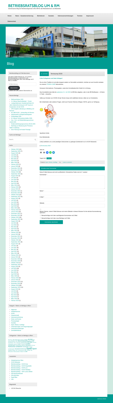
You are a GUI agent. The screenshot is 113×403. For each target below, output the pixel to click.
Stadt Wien (14, 377)
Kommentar (43, 174)
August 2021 (14, 243)
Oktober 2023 (15, 194)
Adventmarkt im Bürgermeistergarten (21, 114)
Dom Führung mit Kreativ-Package (20, 129)
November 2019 (15, 283)
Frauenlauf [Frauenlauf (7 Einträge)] (18, 342)
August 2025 (14, 153)
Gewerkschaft (15, 315)
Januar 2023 (14, 211)
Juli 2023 (13, 200)
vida (12, 379)
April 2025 (14, 160)
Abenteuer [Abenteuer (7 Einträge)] (10, 339)
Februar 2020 (15, 277)
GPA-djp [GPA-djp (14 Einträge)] (29, 342)
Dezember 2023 (15, 191)
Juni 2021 (14, 247)
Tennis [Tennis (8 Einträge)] (13, 350)
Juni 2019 (14, 293)
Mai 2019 (13, 294)
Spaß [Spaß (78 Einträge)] (29, 348)
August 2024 (14, 175)
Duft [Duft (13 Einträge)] (33, 341)
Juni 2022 (14, 225)
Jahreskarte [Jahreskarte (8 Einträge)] (10, 344)
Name (42, 191)
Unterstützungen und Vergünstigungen (22, 326)
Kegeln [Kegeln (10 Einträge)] (19, 344)
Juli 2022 (13, 223)
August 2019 (14, 289)
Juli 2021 (13, 245)
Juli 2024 (13, 177)
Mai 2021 (13, 249)
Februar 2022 (15, 232)
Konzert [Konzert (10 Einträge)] (23, 344)
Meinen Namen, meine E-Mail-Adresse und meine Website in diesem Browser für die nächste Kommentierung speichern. (70, 212)
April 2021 (14, 251)
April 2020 (14, 274)
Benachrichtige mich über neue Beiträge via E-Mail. (56, 218)
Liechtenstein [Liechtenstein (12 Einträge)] (11, 345)
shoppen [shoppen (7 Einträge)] (30, 346)
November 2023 (15, 192)
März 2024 (14, 185)
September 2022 (15, 219)
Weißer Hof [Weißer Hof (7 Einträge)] (22, 351)
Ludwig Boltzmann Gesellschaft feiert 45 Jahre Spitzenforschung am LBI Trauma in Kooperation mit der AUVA (21, 105)
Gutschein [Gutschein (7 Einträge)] (34, 342)
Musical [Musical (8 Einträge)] (23, 345)
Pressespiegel (15, 321)
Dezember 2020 (15, 259)
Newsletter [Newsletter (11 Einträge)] (28, 345)
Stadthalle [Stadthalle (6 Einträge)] (10, 350)
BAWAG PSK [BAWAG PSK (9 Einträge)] (14, 341)
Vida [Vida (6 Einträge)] (31, 350)
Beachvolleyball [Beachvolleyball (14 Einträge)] (22, 341)
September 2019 (15, 287)
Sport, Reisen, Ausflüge (51, 162)
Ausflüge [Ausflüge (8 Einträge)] (25, 339)
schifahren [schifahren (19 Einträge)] (19, 346)
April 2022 (14, 228)
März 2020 (14, 276)
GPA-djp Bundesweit (17, 373)
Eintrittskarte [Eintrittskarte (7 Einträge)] (10, 342)
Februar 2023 (15, 209)
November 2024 (15, 170)
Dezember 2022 (15, 213)
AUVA (12, 313)
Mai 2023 (13, 204)
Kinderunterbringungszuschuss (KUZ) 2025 (23, 124)
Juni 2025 (14, 157)
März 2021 (14, 253)
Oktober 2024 (15, 172)
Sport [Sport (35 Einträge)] (34, 349)
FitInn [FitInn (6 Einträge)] (15, 342)
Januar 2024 (14, 189)
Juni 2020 (14, 270)
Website (42, 203)
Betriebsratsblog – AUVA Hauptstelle (21, 366)
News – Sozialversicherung (24, 16)
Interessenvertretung (17, 317)
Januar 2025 (14, 166)
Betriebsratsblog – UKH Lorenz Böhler (22, 371)
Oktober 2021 (15, 240)
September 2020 (15, 264)
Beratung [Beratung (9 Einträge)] (29, 341)
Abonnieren (14, 88)
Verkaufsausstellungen (17, 328)
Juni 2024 (14, 179)
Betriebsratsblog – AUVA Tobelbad (20, 369)
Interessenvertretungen (65, 16)
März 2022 (14, 230)
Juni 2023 (14, 202)
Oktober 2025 (15, 149)
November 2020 (15, 260)
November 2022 (15, 215)
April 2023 (14, 206)
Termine (79, 16)
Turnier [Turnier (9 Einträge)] (28, 350)
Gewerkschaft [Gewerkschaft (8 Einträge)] (24, 342)
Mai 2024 (13, 181)
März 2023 (14, 208)
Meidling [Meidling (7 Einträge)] (19, 345)
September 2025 (15, 151)
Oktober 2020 (15, 262)
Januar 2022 (14, 234)
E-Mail (42, 197)
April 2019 (14, 296)
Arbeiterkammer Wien (17, 360)
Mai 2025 (13, 158)
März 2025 (14, 162)
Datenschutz (12, 21)
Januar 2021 (14, 257)
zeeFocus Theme (101, 398)
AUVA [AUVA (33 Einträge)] (30, 339)
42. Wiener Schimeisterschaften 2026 (21, 118)
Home (9, 16)
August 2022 (14, 221)
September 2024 (15, 174)
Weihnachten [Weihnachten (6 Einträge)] (10, 351)
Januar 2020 (14, 279)
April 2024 (14, 183)
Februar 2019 (15, 300)
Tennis (49, 158)
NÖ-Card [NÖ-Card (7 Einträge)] (33, 345)
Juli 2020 (13, 268)
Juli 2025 (13, 155)
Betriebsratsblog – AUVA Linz (19, 368)
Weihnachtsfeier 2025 (17, 99)
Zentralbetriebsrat (16, 330)
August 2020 (14, 266)
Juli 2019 (13, 291)
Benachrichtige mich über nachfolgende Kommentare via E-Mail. (59, 215)
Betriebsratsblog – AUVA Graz (19, 364)
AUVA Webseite (15, 362)
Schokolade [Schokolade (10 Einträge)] (25, 346)
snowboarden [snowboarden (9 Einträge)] (11, 349)
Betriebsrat (40, 16)
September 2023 (15, 196)
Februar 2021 (15, 255)
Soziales (51, 16)
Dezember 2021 (15, 236)
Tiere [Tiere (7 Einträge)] (16, 350)
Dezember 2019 (15, 281)
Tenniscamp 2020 (45, 145)
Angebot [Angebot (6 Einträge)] (21, 339)
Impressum (90, 16)
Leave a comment (67, 162)
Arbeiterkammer (15, 311)
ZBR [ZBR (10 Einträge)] (26, 351)
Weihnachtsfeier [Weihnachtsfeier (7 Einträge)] (16, 351)
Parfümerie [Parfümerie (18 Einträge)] (11, 346)
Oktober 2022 (15, 217)
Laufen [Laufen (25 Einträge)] (27, 344)
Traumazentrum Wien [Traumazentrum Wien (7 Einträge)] (22, 350)
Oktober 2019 (15, 285)
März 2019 (14, 298)
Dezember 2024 (15, 168)
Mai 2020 (13, 272)
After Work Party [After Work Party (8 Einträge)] (16, 339)
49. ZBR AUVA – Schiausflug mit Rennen (22, 112)
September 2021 (15, 242)
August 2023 (14, 198)
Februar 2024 (15, 187)
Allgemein (14, 309)
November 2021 (15, 238)
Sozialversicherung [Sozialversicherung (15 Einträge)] (20, 349)
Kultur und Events (16, 319)
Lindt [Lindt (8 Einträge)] (17, 345)
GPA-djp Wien (15, 375)
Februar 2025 (15, 164)
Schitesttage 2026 (16, 116)
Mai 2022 (13, 226)
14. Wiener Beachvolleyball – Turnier (21, 101)
